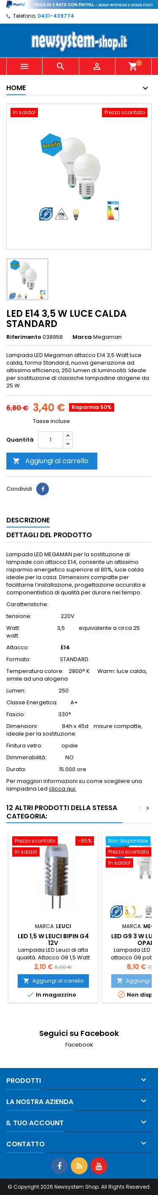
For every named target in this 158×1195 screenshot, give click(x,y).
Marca (82, 337)
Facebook (79, 1045)
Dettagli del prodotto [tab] (49, 535)
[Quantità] (50, 439)
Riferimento (23, 337)
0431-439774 (55, 15)
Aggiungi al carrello (50, 461)
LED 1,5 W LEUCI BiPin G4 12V (53, 939)
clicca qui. (62, 789)
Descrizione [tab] (28, 520)
